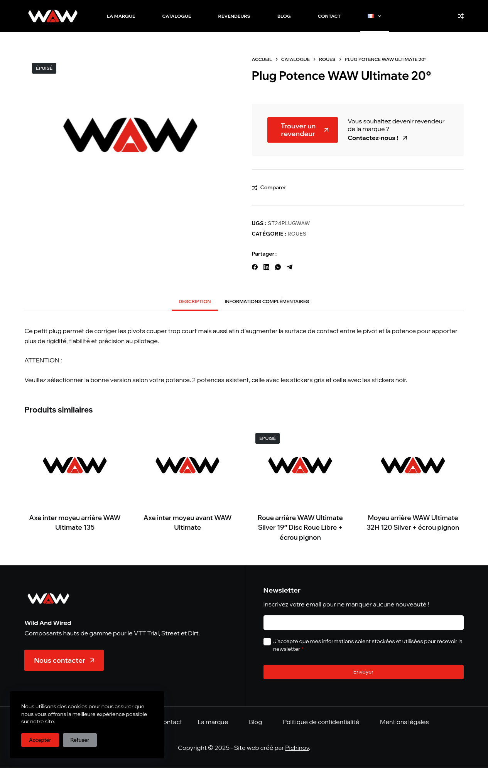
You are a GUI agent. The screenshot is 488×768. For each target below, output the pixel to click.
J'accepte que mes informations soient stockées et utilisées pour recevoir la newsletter (368, 645)
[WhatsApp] (278, 267)
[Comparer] (461, 16)
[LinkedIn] (266, 267)
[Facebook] (255, 267)
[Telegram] (289, 267)
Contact (329, 16)
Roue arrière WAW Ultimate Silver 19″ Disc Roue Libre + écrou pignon (300, 527)
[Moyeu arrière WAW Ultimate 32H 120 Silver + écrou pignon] (413, 465)
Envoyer (363, 671)
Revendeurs (234, 16)
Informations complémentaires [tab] (267, 301)
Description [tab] (195, 301)
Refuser (80, 740)
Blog (284, 16)
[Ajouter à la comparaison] (269, 187)
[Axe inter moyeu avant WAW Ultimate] (187, 465)
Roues (297, 234)
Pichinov (297, 747)
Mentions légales (404, 722)
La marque (121, 16)
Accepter (40, 740)
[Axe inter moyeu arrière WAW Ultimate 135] (74, 465)
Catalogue (176, 16)
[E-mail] (363, 622)
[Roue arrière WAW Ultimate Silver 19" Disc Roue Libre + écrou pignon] (300, 465)
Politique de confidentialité (321, 722)
